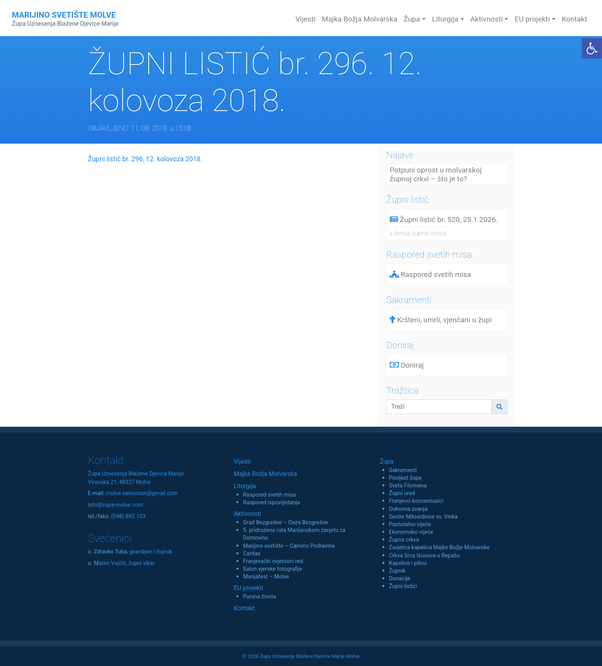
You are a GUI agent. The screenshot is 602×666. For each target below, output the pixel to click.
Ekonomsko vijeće (411, 532)
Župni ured (402, 493)
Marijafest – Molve (266, 576)
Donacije (399, 578)
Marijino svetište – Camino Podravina (289, 546)
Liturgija (245, 486)
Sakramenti (403, 470)
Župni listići (403, 586)
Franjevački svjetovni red (273, 561)
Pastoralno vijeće (410, 524)
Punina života (259, 596)
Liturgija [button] (445, 19)
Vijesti (305, 19)
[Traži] (439, 406)
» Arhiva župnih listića (418, 233)
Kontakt (574, 19)
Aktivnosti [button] (486, 19)
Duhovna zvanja (408, 509)
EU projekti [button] (532, 19)
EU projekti (248, 587)
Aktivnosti (247, 513)
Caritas (252, 553)
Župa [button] (412, 19)
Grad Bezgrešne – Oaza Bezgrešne (285, 522)
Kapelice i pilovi (408, 563)
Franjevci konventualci (416, 501)
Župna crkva (404, 540)
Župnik (397, 571)
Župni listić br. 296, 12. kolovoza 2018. (145, 159)
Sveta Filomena (408, 485)
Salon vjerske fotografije (272, 569)
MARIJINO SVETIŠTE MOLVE (65, 18)
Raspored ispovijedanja (271, 502)
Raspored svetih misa (269, 495)
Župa (387, 461)
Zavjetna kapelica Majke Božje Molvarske (439, 547)
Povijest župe (405, 478)
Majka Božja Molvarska (359, 19)
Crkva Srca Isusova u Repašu (424, 555)
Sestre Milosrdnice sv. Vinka (423, 517)
